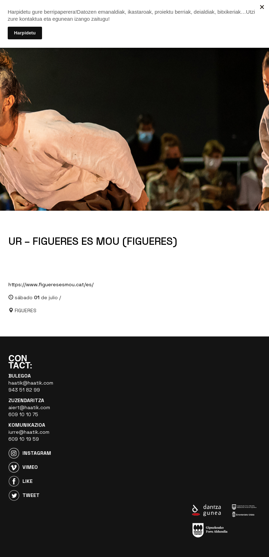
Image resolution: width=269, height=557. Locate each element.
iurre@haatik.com (28, 432)
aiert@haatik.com (29, 407)
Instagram (36, 453)
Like (27, 481)
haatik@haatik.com (30, 383)
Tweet (31, 495)
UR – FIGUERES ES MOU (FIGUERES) (92, 241)
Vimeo (30, 467)
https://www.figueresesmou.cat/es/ (51, 284)
